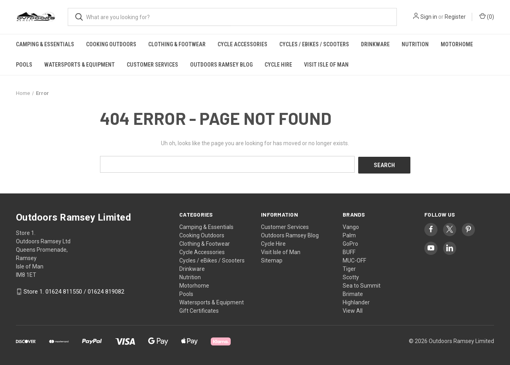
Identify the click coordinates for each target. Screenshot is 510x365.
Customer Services (152, 64)
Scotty (351, 276)
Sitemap (271, 259)
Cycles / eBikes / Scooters (314, 44)
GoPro (350, 242)
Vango (351, 226)
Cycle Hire (278, 64)
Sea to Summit (362, 284)
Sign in (428, 17)
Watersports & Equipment (79, 64)
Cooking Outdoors (111, 44)
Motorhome (457, 44)
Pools (24, 64)
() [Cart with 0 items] (486, 16)
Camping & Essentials (45, 44)
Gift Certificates (199, 309)
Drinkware (375, 44)
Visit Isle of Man (326, 64)
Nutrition (415, 44)
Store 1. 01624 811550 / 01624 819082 (74, 290)
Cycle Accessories (242, 44)
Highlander (356, 301)
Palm (349, 234)
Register (455, 17)
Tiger (349, 267)
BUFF (349, 251)
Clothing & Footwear (177, 44)
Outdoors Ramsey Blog (221, 64)
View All (353, 309)
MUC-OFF (354, 259)
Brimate (353, 293)
